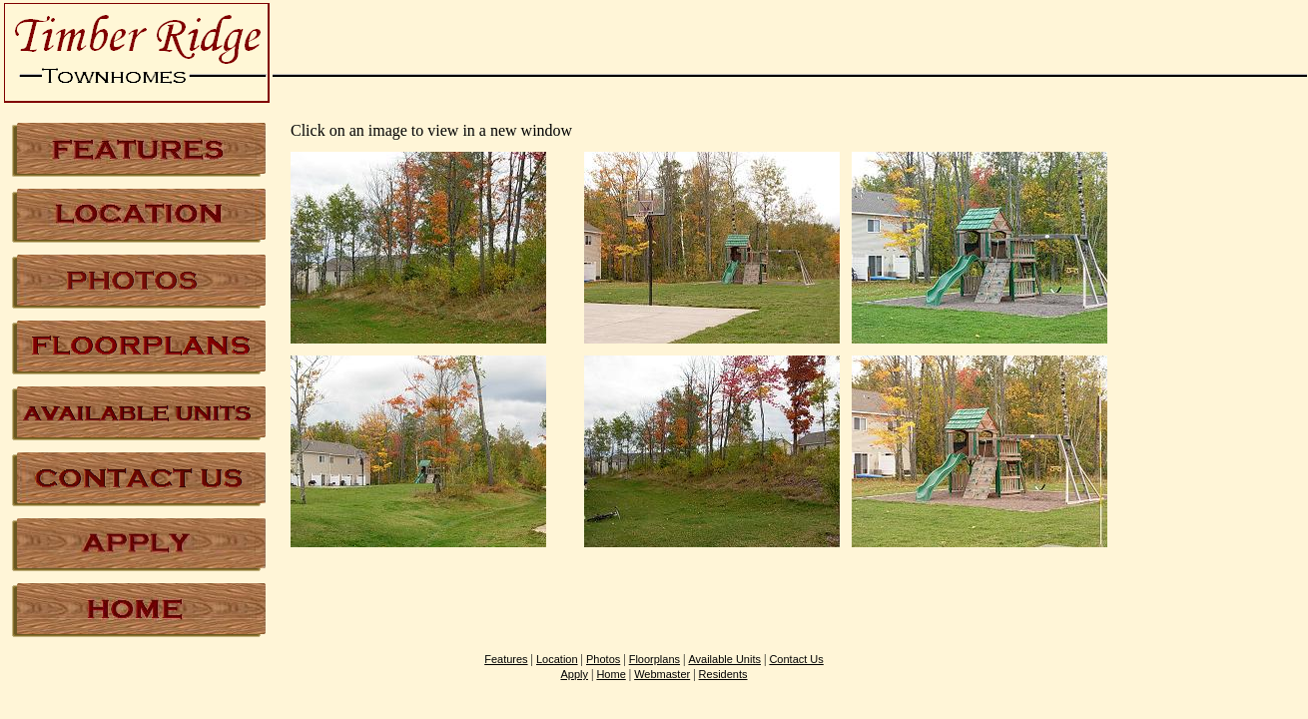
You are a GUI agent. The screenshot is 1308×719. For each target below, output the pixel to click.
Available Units (724, 659)
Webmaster (662, 674)
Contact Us (796, 659)
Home (610, 674)
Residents (723, 674)
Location (557, 659)
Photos (603, 659)
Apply (574, 674)
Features (505, 659)
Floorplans (654, 659)
